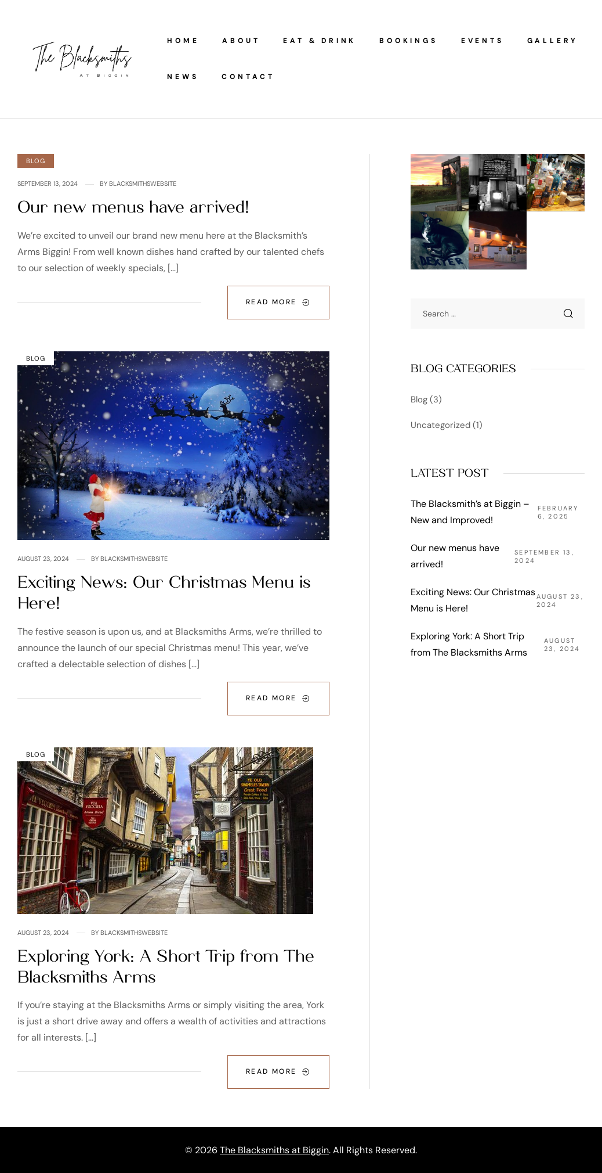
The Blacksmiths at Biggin (274, 1150)
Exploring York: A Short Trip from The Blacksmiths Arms (469, 644)
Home (183, 40)
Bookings (408, 40)
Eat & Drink (319, 40)
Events (482, 40)
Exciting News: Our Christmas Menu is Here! (473, 600)
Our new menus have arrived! (133, 207)
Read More (278, 302)
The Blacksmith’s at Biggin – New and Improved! (470, 512)
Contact (248, 76)
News (182, 76)
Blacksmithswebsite (142, 183)
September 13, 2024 (47, 183)
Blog (35, 161)
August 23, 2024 (43, 559)
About (241, 40)
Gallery (553, 40)
